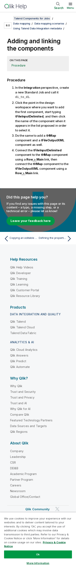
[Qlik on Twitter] (57, 509)
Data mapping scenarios (49, 23)
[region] (38, 540)
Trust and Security (23, 391)
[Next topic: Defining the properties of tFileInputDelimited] (56, 238)
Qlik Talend (18, 321)
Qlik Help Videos (21, 267)
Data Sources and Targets (28, 425)
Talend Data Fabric (23, 332)
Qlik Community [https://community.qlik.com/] (37, 509)
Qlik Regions (19, 431)
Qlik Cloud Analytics (23, 349)
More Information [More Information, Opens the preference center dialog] (38, 563)
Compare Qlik (19, 414)
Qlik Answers (19, 355)
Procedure (19, 65)
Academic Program (23, 473)
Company (17, 451)
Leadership (18, 456)
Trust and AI (18, 403)
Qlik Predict (18, 361)
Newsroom (18, 491)
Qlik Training (18, 278)
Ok (38, 554)
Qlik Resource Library (25, 295)
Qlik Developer (20, 273)
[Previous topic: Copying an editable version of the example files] (20, 238)
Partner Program (21, 479)
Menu (70, 7)
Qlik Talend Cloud (22, 327)
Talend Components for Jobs (32, 18)
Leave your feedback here (31, 221)
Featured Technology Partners (31, 420)
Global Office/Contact (25, 496)
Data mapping (21, 23)
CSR (13, 462)
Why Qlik (16, 386)
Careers (15, 485)
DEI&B (14, 468)
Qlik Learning (19, 284)
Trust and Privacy (22, 397)
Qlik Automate (20, 366)
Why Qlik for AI (20, 408)
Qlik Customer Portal (24, 290)
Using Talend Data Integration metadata (37, 28)
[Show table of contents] (8, 18)
